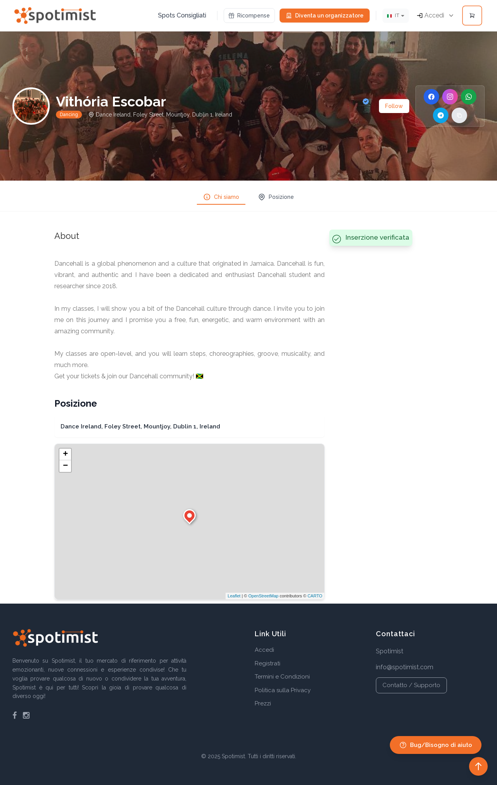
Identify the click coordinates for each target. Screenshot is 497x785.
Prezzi (263, 703)
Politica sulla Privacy (283, 690)
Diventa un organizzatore (324, 15)
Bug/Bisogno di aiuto (435, 745)
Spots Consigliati (182, 15)
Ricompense (249, 15)
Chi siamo (221, 197)
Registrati (267, 663)
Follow (394, 106)
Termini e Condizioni (282, 676)
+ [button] (65, 454)
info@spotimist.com (404, 667)
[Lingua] (395, 16)
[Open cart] (472, 15)
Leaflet (234, 596)
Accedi (264, 649)
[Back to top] (478, 766)
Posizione (276, 197)
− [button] (65, 466)
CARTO (315, 596)
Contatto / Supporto (411, 685)
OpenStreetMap (263, 596)
